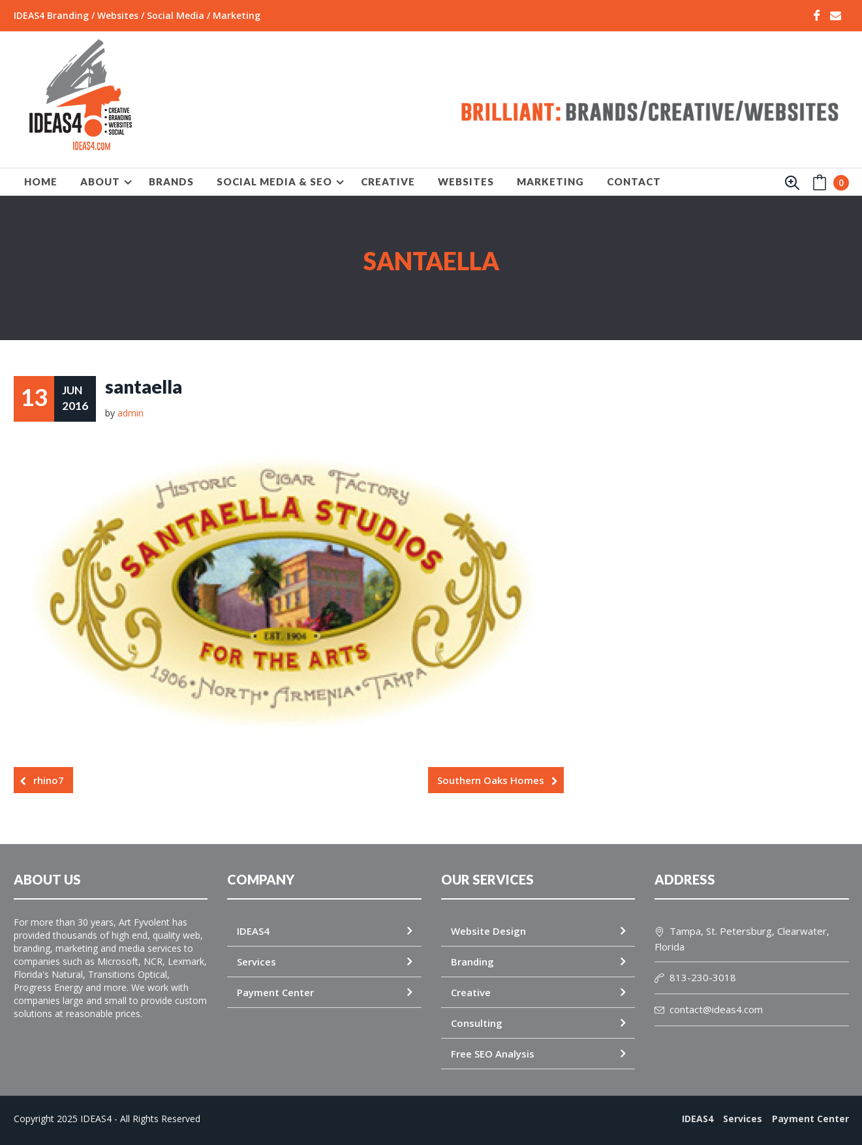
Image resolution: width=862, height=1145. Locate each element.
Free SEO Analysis (492, 1053)
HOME (40, 181)
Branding (472, 961)
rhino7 (48, 780)
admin (130, 413)
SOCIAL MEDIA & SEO (274, 181)
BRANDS (171, 181)
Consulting (476, 1022)
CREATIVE (388, 181)
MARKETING (550, 181)
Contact (634, 181)
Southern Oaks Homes (490, 780)
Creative (471, 992)
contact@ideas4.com (708, 1009)
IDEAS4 (253, 930)
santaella (143, 387)
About (100, 181)
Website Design (488, 930)
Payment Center (275, 992)
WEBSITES (466, 181)
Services (256, 961)
